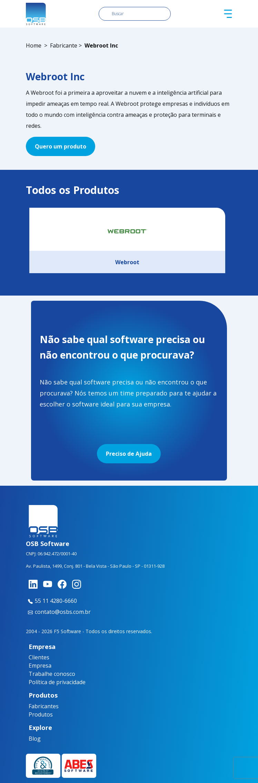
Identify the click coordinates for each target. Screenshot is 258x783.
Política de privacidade (57, 682)
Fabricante (63, 45)
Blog (35, 738)
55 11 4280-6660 (51, 601)
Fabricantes (41, 706)
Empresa (40, 665)
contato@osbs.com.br (58, 612)
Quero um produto (60, 146)
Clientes (39, 657)
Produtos (41, 714)
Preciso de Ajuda (129, 453)
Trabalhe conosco (52, 674)
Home (33, 45)
